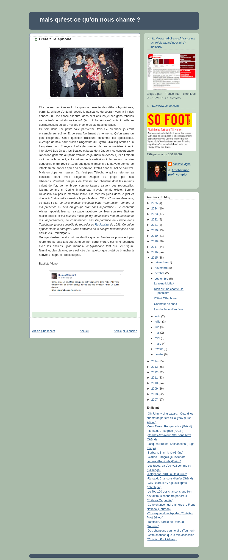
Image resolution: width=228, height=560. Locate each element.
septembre (162, 278)
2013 (155, 366)
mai (157, 332)
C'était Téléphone (55, 39)
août (158, 316)
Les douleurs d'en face (168, 309)
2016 (155, 252)
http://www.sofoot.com (164, 105)
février (159, 349)
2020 (155, 230)
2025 (155, 203)
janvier (159, 354)
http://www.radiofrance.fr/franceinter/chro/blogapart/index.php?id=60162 (172, 42)
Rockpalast (102, 224)
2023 (155, 214)
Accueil (84, 331)
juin (157, 327)
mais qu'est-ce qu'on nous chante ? (89, 19)
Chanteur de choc (165, 304)
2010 (155, 383)
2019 (155, 235)
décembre (162, 262)
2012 (155, 372)
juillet (158, 321)
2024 (155, 208)
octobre (160, 273)
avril (158, 338)
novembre (162, 268)
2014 (155, 361)
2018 (155, 241)
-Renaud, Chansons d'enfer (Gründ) (170, 478)
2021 (155, 224)
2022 (155, 219)
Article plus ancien (125, 331)
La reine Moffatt (164, 283)
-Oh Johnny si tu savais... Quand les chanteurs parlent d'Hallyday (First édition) (170, 418)
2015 (155, 257)
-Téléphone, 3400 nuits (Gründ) (167, 474)
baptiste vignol (182, 164)
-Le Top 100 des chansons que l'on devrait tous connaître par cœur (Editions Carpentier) (169, 496)
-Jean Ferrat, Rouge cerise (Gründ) (169, 426)
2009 (155, 388)
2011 (155, 377)
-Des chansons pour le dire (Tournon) (171, 530)
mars (158, 343)
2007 (155, 399)
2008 (155, 394)
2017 (155, 246)
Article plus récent (43, 331)
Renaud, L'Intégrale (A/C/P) (165, 430)
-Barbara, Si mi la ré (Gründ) (165, 452)
